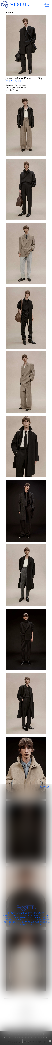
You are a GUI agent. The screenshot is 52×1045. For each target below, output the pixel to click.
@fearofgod (16, 90)
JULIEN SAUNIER (14, 81)
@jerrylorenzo (20, 85)
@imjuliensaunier (19, 87)
